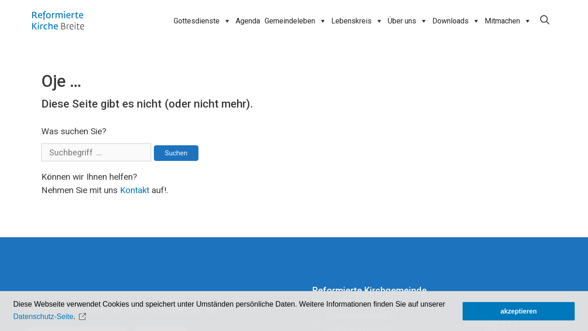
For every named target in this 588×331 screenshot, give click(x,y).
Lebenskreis (357, 21)
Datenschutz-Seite (43, 316)
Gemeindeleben (296, 21)
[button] (83, 317)
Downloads (456, 21)
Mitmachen (508, 21)
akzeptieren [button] (518, 311)
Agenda (248, 21)
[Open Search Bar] (545, 20)
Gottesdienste (202, 21)
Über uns (408, 21)
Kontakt (134, 190)
